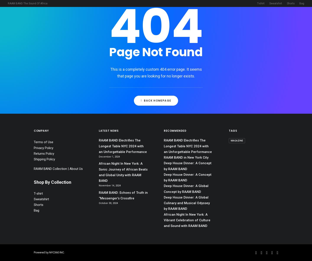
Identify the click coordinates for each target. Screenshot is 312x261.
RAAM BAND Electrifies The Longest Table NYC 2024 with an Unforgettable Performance (123, 146)
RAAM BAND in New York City (186, 157)
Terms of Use (43, 142)
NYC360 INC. (57, 252)
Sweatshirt (275, 3)
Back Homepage (156, 100)
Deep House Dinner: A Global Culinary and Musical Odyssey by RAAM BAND (187, 203)
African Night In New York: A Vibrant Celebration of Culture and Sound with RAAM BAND (187, 220)
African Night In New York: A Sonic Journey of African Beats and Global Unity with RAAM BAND (123, 172)
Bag (301, 3)
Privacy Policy (43, 148)
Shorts (291, 3)
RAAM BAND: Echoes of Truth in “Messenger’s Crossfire (123, 195)
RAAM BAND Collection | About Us (58, 169)
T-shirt (261, 3)
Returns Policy (44, 154)
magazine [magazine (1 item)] (237, 140)
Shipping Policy (44, 159)
